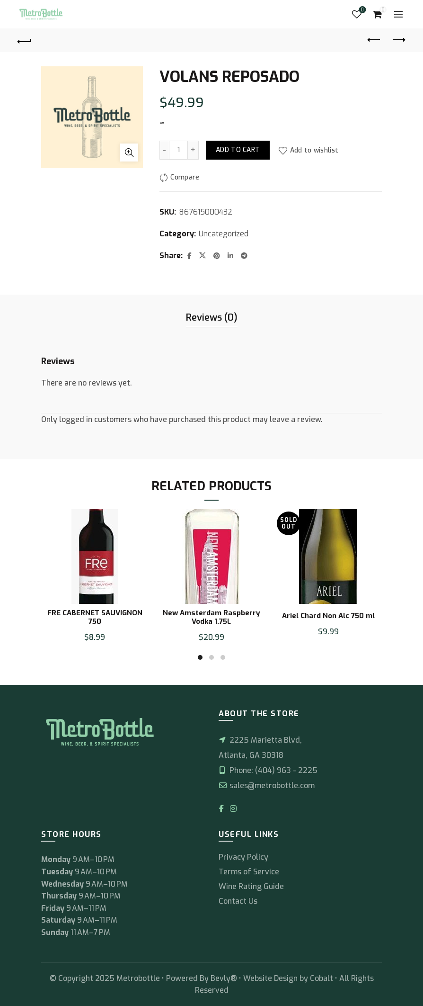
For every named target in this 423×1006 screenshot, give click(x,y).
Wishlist (361, 10)
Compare (184, 177)
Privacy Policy (243, 857)
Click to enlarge (129, 153)
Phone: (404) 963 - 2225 (268, 770)
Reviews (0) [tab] (212, 317)
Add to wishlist (314, 150)
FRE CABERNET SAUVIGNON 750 (94, 617)
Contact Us (238, 901)
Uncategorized (223, 234)
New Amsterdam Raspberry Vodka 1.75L (211, 617)
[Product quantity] (178, 150)
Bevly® (224, 978)
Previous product (374, 39)
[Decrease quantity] (164, 150)
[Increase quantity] (193, 150)
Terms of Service (249, 872)
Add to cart (238, 149)
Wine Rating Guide (251, 886)
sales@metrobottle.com (267, 785)
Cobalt (322, 978)
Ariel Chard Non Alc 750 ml (328, 615)
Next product (398, 39)
